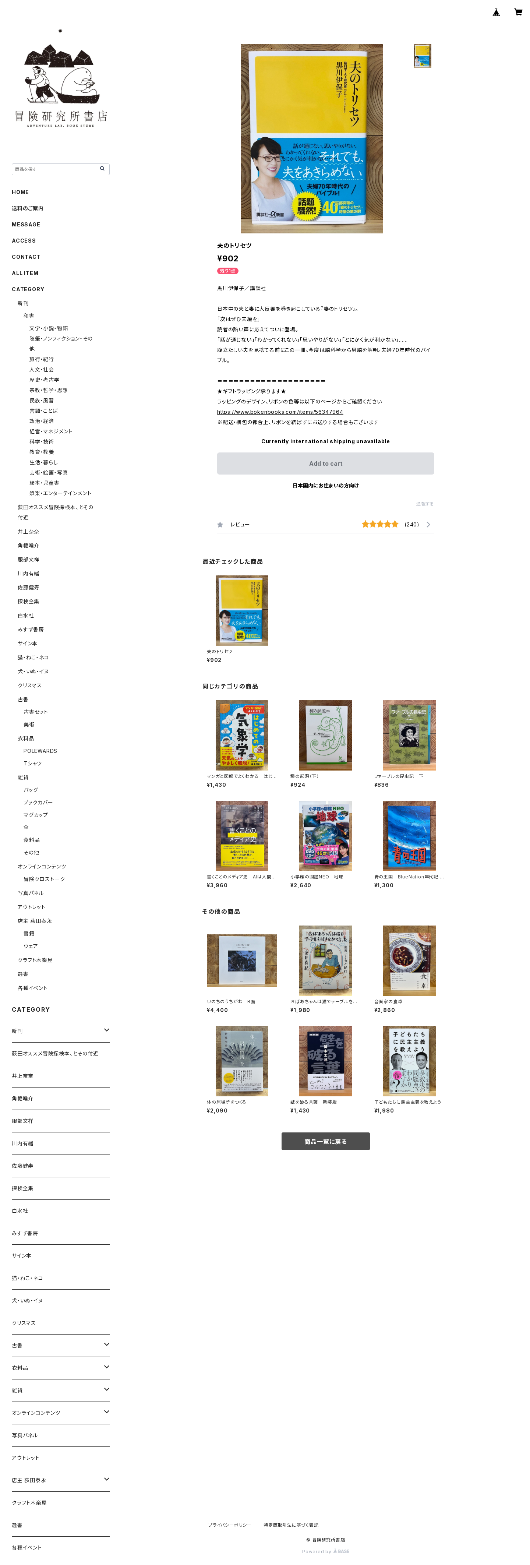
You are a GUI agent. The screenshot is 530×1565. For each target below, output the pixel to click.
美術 (29, 724)
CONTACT (26, 257)
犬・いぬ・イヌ (33, 671)
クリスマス (30, 685)
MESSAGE (26, 224)
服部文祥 (28, 559)
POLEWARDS (40, 751)
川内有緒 (28, 573)
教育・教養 (41, 452)
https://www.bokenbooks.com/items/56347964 (280, 412)
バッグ (31, 790)
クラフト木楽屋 (35, 960)
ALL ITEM (25, 273)
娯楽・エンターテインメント (60, 493)
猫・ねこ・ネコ (33, 657)
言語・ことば (43, 411)
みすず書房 (31, 629)
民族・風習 (41, 400)
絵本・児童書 (44, 483)
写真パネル (31, 893)
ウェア (31, 946)
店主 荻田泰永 (35, 921)
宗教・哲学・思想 (48, 390)
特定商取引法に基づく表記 (291, 1525)
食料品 (32, 840)
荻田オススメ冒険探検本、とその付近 (55, 1053)
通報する (425, 504)
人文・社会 (41, 369)
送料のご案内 (28, 208)
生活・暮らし (43, 462)
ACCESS (24, 240)
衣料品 (26, 738)
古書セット (36, 712)
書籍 (29, 933)
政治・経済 (41, 421)
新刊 (23, 303)
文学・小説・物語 (48, 328)
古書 (23, 699)
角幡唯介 (28, 545)
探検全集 (28, 601)
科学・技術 (41, 441)
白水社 (26, 615)
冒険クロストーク (44, 879)
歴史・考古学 (44, 380)
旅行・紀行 (41, 359)
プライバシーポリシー (230, 1525)
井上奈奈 (28, 531)
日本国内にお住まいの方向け (326, 485)
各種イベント (33, 988)
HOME (20, 192)
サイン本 (28, 643)
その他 (31, 852)
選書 (23, 974)
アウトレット (32, 907)
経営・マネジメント (51, 431)
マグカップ (36, 815)
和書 (29, 316)
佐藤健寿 (28, 587)
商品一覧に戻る (325, 1141)
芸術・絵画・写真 (48, 472)
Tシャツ (33, 763)
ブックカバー (38, 802)
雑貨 (23, 777)
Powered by (325, 1551)
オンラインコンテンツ (42, 866)
